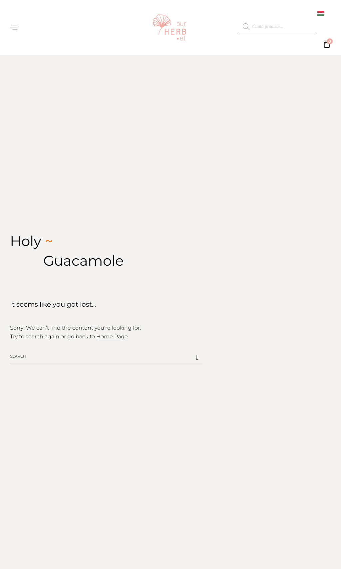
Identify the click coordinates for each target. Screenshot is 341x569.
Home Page (112, 336)
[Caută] (197, 357)
